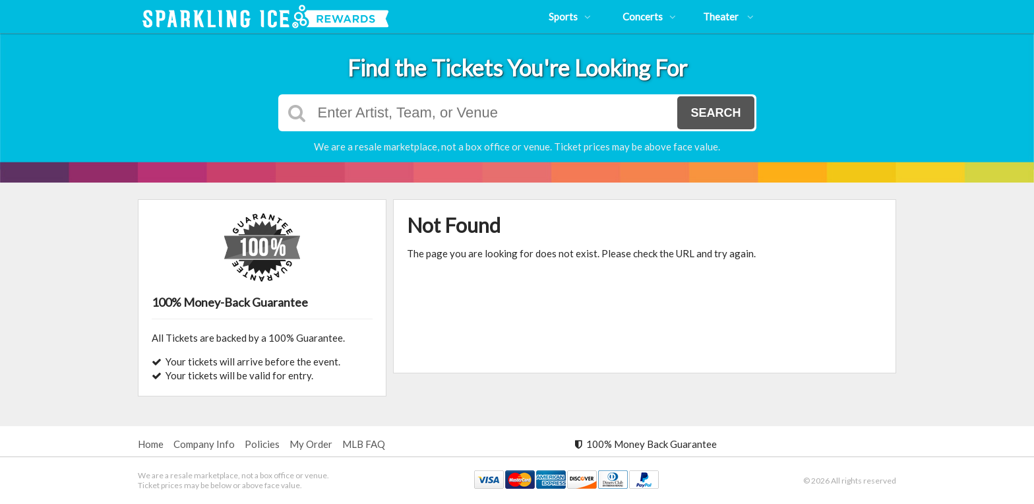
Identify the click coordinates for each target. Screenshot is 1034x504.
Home (151, 444)
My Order (310, 444)
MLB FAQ (363, 444)
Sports (570, 16)
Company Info (204, 444)
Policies (262, 444)
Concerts (649, 16)
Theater (728, 16)
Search (715, 112)
